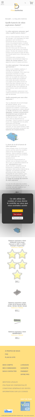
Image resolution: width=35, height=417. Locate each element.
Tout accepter (17, 211)
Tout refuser (17, 214)
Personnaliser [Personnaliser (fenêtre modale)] (17, 218)
